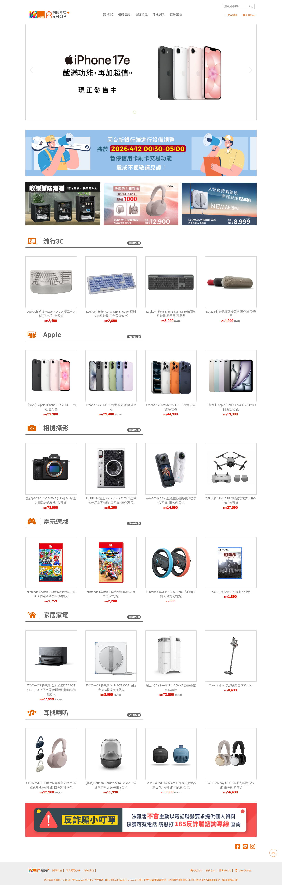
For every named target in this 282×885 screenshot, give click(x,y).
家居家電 (176, 14)
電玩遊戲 (141, 14)
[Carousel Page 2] (139, 112)
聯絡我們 (89, 870)
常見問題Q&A (73, 870)
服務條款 (210, 870)
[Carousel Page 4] (147, 112)
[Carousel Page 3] (143, 112)
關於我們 (57, 870)
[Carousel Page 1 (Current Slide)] (134, 112)
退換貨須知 (196, 870)
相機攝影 (124, 14)
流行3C (108, 14)
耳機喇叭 (158, 14)
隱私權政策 (225, 870)
